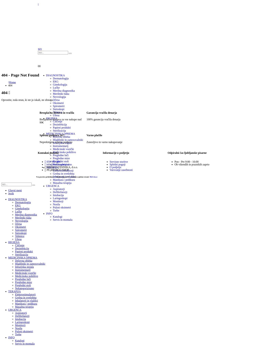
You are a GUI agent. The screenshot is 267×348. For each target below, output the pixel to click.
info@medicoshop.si (57, 164)
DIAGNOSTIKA (17, 199)
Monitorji (20, 325)
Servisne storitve (118, 161)
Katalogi (19, 340)
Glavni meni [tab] (15, 190)
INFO (11, 337)
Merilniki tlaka (23, 217)
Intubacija (20, 319)
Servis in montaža (25, 343)
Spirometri (21, 230)
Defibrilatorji (22, 316)
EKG (18, 205)
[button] (40, 49)
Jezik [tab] (11, 193)
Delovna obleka (23, 260)
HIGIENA (14, 242)
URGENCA (14, 309)
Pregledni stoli (23, 285)
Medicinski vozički (25, 273)
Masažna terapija (24, 306)
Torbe (18, 334)
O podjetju (115, 167)
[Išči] (70, 53)
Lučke (56, 87)
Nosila (18, 328)
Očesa (18, 223)
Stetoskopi (21, 233)
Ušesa (18, 239)
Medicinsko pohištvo (26, 276)
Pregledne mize (23, 282)
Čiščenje (19, 245)
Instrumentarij (23, 269)
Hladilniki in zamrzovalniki (30, 263)
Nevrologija (21, 220)
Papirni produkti (24, 251)
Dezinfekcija (22, 248)
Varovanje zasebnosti (121, 169)
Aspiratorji (21, 312)
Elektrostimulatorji (25, 294)
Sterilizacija (21, 254)
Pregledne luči (23, 279)
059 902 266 (52, 161)
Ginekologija (22, 208)
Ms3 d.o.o (93, 177)
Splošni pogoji (117, 164)
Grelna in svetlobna (25, 297)
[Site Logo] (55, 42)
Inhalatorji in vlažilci (26, 300)
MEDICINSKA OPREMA (22, 257)
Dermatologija (23, 202)
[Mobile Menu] (38, 4)
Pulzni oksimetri (24, 331)
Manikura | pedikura (64, 179)
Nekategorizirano (24, 288)
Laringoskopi (22, 322)
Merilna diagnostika (26, 214)
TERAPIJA (14, 291)
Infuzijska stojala (24, 266)
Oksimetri (58, 103)
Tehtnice (19, 236)
